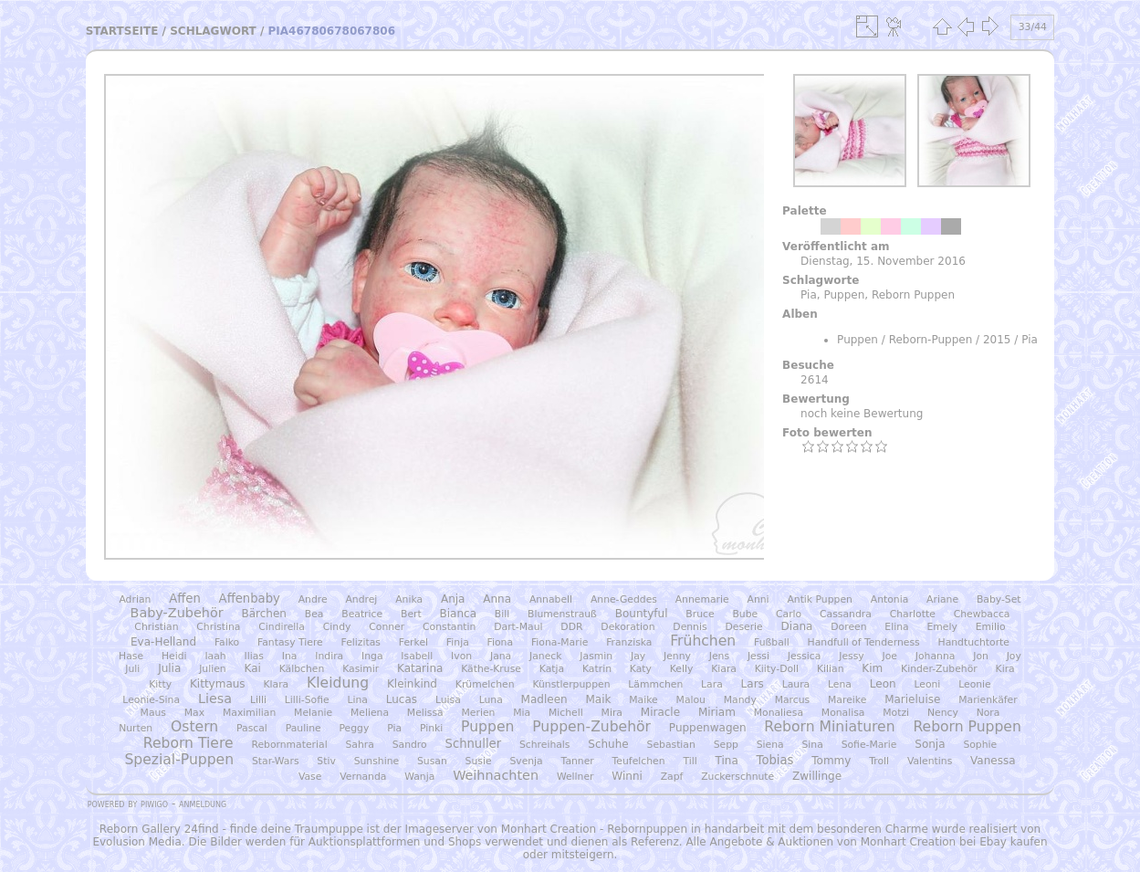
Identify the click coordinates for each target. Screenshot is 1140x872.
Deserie (743, 627)
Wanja (419, 777)
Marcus (793, 700)
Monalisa (843, 713)
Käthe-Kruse (491, 669)
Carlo (788, 614)
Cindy (337, 627)
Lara (712, 684)
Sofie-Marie (869, 745)
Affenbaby (249, 598)
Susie (478, 761)
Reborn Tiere (188, 743)
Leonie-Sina (151, 700)
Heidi (174, 656)
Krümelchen (485, 684)
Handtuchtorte (973, 642)
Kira (1005, 669)
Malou (691, 700)
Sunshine (377, 761)
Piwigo (154, 803)
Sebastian (671, 745)
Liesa (215, 698)
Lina (357, 700)
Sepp (726, 745)
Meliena (369, 713)
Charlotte (913, 614)
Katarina (420, 668)
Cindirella (281, 627)
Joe (890, 656)
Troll (879, 761)
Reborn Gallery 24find (159, 829)
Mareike (847, 700)
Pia (808, 295)
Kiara (724, 669)
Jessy (851, 656)
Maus (153, 713)
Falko (226, 642)
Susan (432, 761)
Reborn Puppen (913, 295)
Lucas (401, 699)
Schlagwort (213, 31)
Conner (386, 627)
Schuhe (608, 744)
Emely (941, 627)
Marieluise (912, 699)
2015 (997, 339)
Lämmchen (655, 684)
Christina (218, 627)
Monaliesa (778, 713)
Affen (185, 598)
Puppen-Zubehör (591, 727)
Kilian (830, 669)
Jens (719, 656)
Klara (275, 684)
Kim (872, 668)
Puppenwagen (708, 727)
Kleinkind (412, 684)
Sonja (930, 744)
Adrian (135, 599)
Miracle (660, 712)
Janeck (545, 656)
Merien (479, 713)
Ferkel (413, 642)
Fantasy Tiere (290, 642)
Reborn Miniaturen (829, 727)
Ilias (254, 656)
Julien (212, 669)
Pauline (303, 728)
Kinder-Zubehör (939, 669)
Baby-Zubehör (177, 612)
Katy (641, 669)
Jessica (804, 656)
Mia (521, 713)
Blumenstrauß (562, 614)
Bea (314, 614)
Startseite (122, 31)
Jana (500, 656)
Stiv (326, 761)
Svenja (525, 761)
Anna (497, 599)
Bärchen (263, 613)
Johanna (935, 656)
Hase (131, 656)
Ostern (194, 727)
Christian (156, 627)
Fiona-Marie (559, 642)
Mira (611, 713)
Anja (453, 599)
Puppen (843, 295)
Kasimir (360, 669)
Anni (758, 599)
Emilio (991, 627)
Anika (409, 599)
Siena (770, 745)
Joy (1014, 656)
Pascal (251, 728)
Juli (132, 669)
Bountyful (641, 613)
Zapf (672, 777)
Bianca (458, 613)
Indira (329, 656)
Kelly (682, 669)
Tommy (831, 760)
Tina (727, 760)
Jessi (758, 656)
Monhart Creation (548, 829)
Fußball (772, 642)
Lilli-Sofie (307, 700)
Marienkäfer (987, 700)
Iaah (214, 656)
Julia (169, 668)
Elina (896, 627)
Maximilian (249, 713)
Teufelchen (638, 761)
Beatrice (361, 614)
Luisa (448, 700)
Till (689, 761)
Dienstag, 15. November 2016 (883, 261)
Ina (290, 656)
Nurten (135, 728)
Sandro (409, 745)
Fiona (500, 642)
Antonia (890, 599)
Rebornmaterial (289, 745)
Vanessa (992, 760)
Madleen (544, 699)
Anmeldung (202, 803)
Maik (598, 699)
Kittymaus (218, 684)
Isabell (417, 656)
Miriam (717, 712)
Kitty (160, 684)
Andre (313, 599)
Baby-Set (999, 599)
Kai (252, 668)
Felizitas (361, 642)
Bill (502, 614)
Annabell (550, 599)
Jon (980, 656)
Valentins (929, 761)
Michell (566, 713)
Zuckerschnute (737, 777)
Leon (883, 684)
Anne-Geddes (624, 599)
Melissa (425, 713)
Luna (491, 700)
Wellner (575, 777)
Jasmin (596, 656)
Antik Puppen (819, 599)
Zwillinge (817, 776)
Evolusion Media (136, 841)
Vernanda (363, 777)
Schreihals (544, 745)
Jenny (677, 656)
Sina (812, 745)
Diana (797, 626)
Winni (627, 776)
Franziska (629, 642)
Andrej (361, 599)
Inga (372, 656)
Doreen (848, 627)
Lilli (258, 700)
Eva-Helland (163, 642)
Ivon (461, 656)
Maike (643, 700)
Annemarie (702, 599)
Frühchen (703, 641)
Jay (638, 656)
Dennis (689, 627)
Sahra (360, 745)
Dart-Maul (518, 627)
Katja (551, 669)
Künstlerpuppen (571, 684)
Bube (745, 614)
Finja (457, 642)
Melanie (313, 713)
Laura (796, 684)
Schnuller (473, 744)
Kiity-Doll (777, 669)
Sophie (980, 745)
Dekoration (627, 627)
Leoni (927, 684)
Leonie (974, 684)
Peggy (354, 728)
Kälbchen (302, 669)
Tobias (775, 760)
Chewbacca (982, 614)
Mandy (740, 700)
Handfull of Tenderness (864, 642)
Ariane (942, 599)
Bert (411, 614)
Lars (752, 684)
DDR (571, 627)
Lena (840, 684)
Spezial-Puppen (179, 759)
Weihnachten (496, 775)
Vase (309, 777)
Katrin (597, 669)
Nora (988, 713)
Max (194, 713)
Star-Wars (275, 761)
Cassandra (846, 614)
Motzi (896, 713)
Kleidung (338, 683)
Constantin (449, 627)
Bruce (699, 614)
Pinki (431, 728)
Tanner (577, 761)
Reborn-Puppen (931, 339)
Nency (942, 713)
